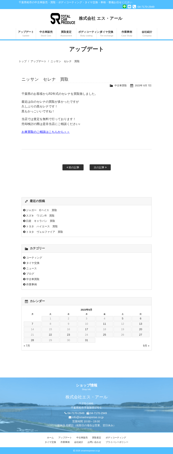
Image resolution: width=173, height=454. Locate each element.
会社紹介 (147, 34)
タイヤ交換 (106, 34)
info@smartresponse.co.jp (88, 417)
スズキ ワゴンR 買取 (40, 215)
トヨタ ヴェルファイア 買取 (44, 231)
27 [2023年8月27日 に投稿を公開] (140, 334)
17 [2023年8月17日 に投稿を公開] (86, 329)
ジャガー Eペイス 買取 (41, 210)
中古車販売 (46, 34)
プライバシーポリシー (117, 442)
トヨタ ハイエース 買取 (42, 226)
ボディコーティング (87, 34)
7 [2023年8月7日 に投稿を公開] (32, 323)
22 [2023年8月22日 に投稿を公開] (50, 334)
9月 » (146, 345)
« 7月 (27, 345)
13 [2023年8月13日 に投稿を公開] (140, 323)
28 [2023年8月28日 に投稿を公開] (32, 340)
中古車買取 (121, 85)
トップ (23, 61)
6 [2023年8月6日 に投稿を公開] (140, 318)
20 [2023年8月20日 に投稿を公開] (140, 329)
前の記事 (73, 167)
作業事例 (127, 34)
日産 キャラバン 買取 (40, 220)
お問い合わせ (94, 442)
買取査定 (66, 34)
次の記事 (100, 167)
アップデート (26, 34)
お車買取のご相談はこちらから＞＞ (46, 131)
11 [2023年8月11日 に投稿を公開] (104, 323)
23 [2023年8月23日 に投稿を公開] (68, 334)
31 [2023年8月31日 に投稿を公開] (86, 340)
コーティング (34, 257)
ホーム (50, 437)
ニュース (31, 268)
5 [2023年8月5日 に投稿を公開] (122, 318)
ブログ (30, 273)
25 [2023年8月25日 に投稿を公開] (104, 334)
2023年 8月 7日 (143, 85)
